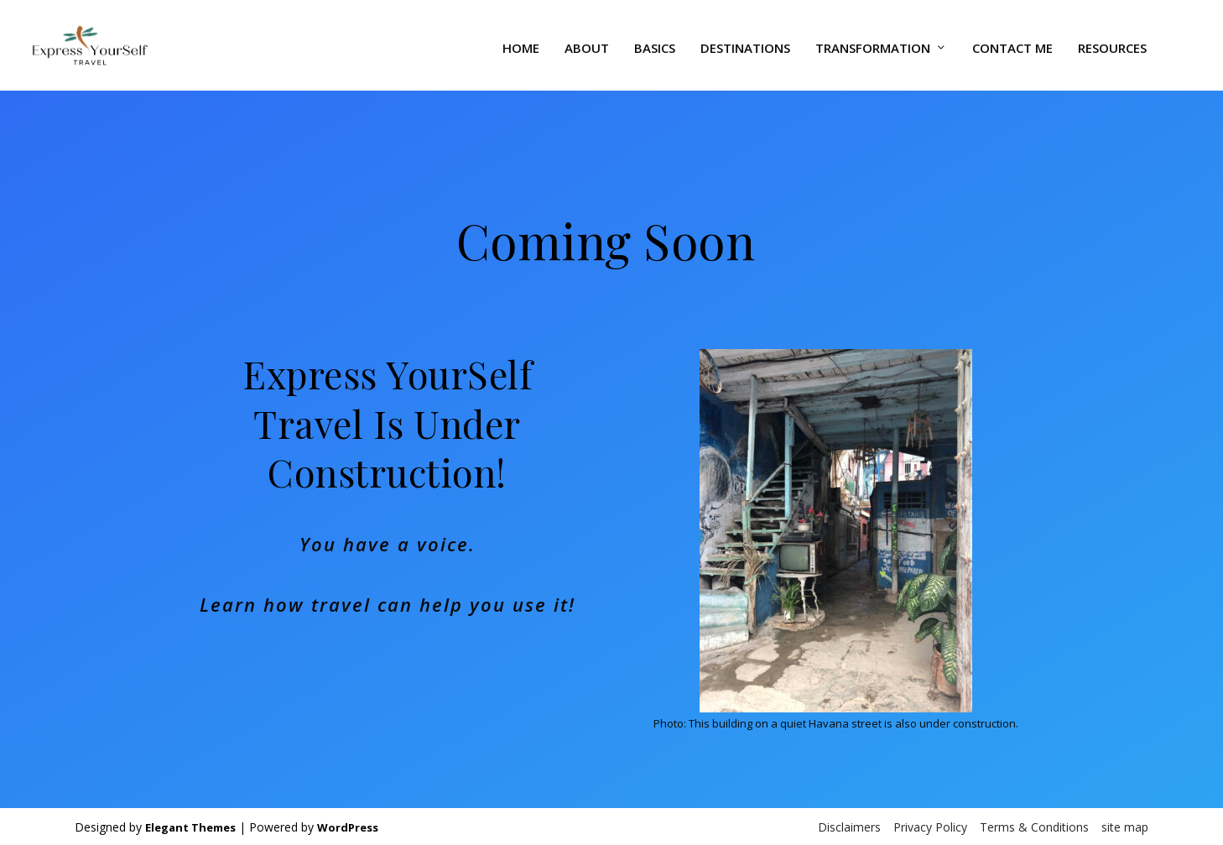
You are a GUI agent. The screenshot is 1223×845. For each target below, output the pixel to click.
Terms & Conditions (1034, 825)
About (587, 42)
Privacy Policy (930, 825)
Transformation (872, 42)
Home (520, 42)
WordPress (347, 825)
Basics (654, 42)
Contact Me (1012, 42)
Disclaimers (849, 825)
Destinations (745, 42)
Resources (1112, 42)
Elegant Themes (190, 825)
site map (1124, 825)
